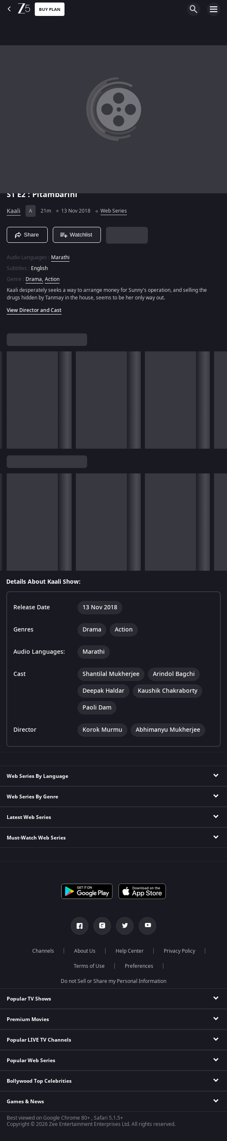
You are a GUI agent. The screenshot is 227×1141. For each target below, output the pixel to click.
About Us (84, 951)
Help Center (130, 951)
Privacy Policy (179, 951)
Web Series (114, 211)
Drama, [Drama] (34, 279)
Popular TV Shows (29, 998)
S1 (12, 194)
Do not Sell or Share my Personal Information (113, 981)
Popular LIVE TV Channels (39, 1039)
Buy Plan (49, 9)
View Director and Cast (34, 310)
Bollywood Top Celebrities (39, 1081)
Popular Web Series (31, 1060)
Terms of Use (89, 966)
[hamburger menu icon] (213, 9)
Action (52, 279)
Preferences (139, 966)
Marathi (60, 257)
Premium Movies (28, 1019)
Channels (43, 951)
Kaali (14, 211)
